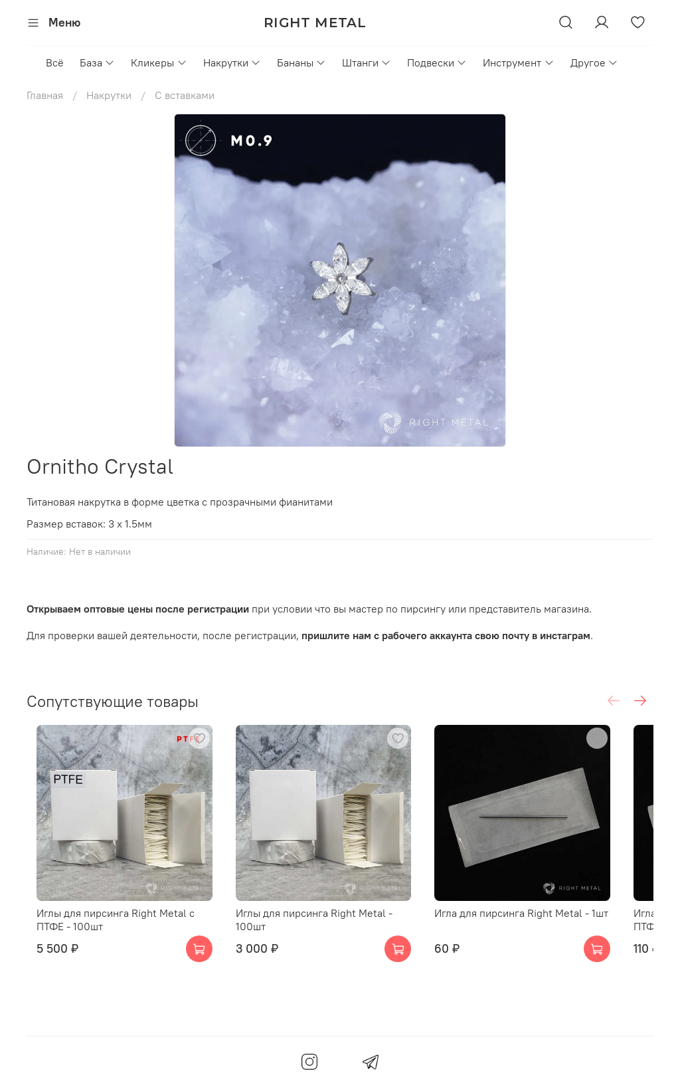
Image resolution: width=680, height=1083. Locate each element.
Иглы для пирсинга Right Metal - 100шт (337, 930)
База (97, 62)
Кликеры (159, 62)
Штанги (366, 62)
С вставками (184, 95)
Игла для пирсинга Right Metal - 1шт (547, 930)
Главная (45, 95)
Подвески (437, 62)
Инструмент (518, 62)
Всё (55, 62)
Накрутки (232, 62)
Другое (594, 62)
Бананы (301, 62)
